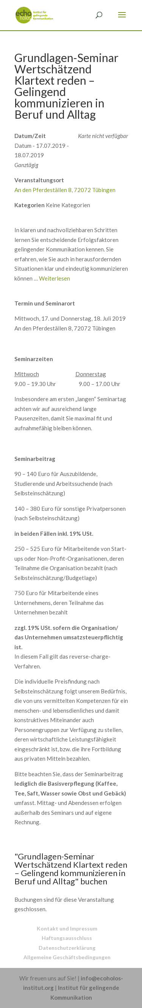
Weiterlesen (54, 278)
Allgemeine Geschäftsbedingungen (67, 957)
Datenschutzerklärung (67, 947)
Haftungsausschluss (67, 938)
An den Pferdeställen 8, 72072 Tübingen (64, 189)
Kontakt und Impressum (67, 928)
